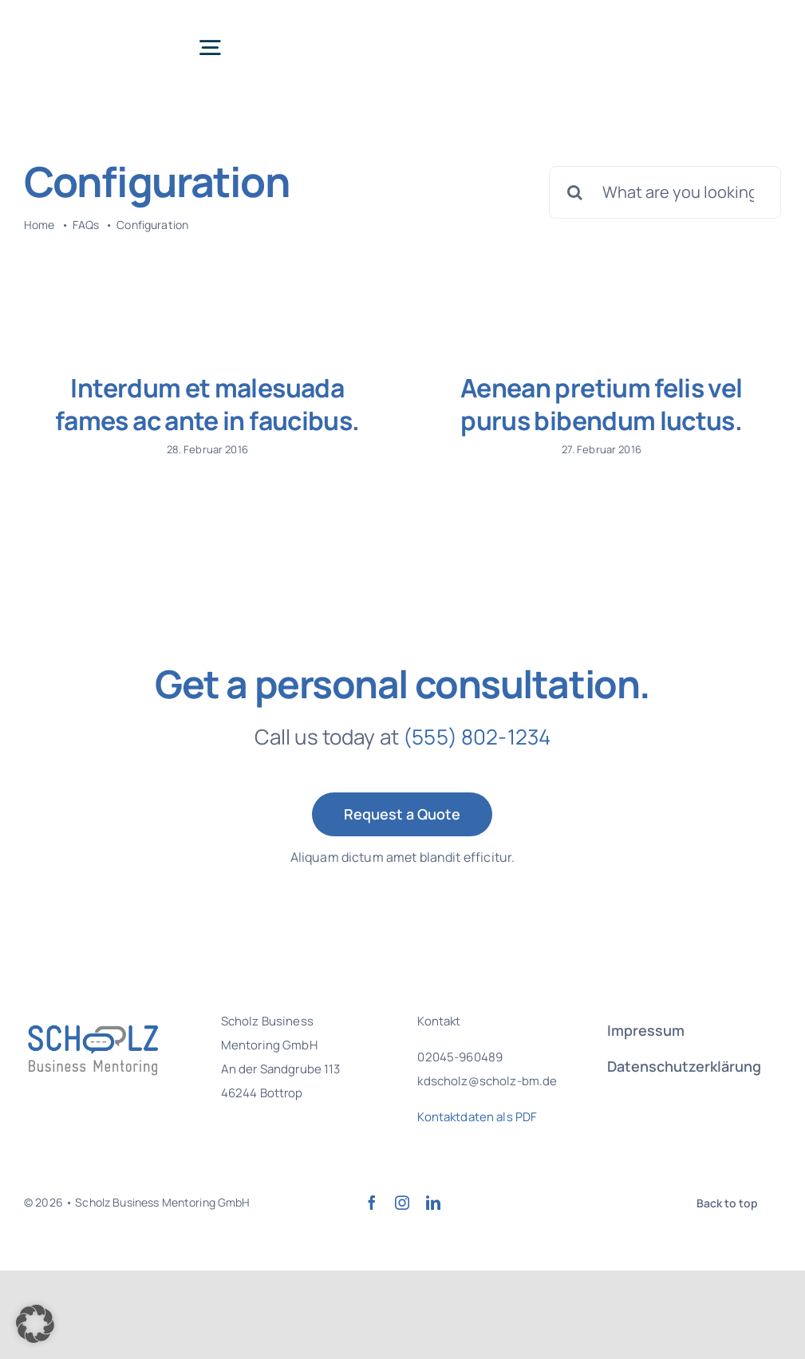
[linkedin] (433, 1230)
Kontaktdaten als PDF (477, 1144)
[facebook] (372, 1230)
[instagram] (402, 1230)
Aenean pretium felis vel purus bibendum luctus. (594, 404)
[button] (35, 1324)
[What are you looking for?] (665, 192)
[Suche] (575, 192)
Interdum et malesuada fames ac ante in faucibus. (207, 404)
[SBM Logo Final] (88, 23)
